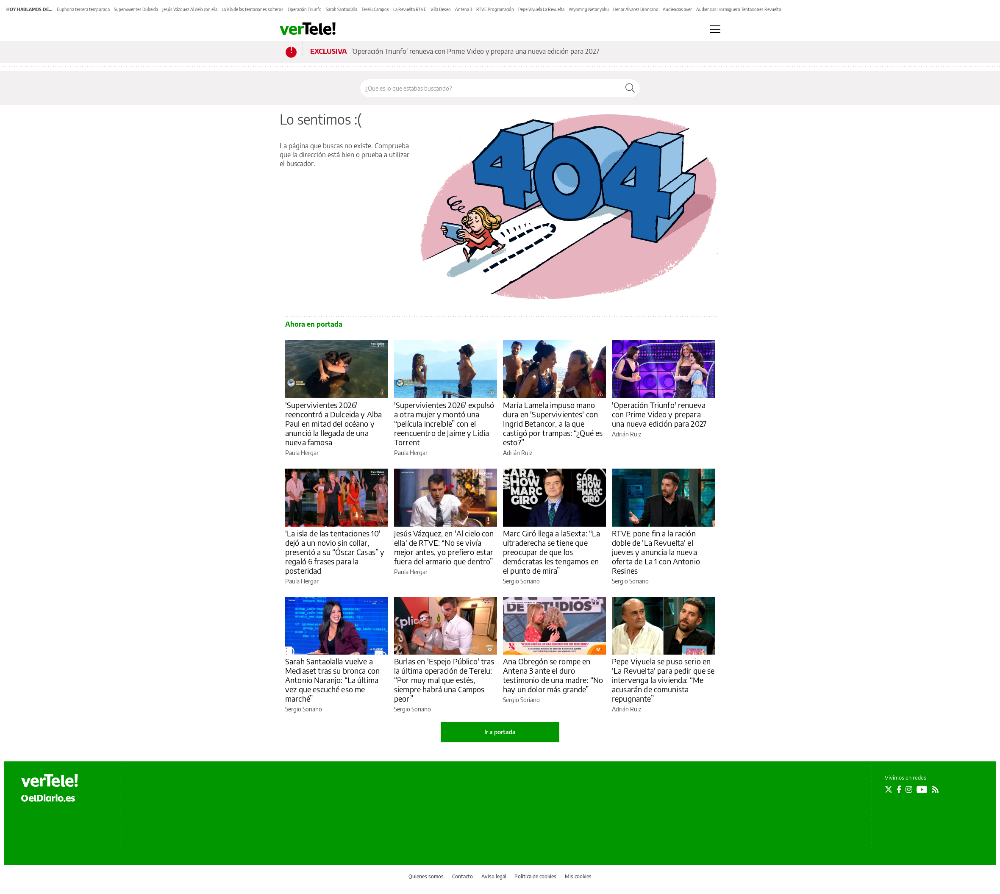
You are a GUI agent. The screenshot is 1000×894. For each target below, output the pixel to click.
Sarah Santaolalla (341, 9)
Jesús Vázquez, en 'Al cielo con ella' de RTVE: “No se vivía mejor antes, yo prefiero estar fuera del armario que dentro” (444, 547)
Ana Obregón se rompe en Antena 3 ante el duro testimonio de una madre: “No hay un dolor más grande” (553, 675)
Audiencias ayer (677, 9)
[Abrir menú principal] (715, 29)
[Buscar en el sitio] (490, 88)
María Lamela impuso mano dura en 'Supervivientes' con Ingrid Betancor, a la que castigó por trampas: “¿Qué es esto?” (553, 423)
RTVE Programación (495, 9)
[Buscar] (630, 88)
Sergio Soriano (521, 581)
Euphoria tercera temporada (83, 9)
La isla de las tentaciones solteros (252, 9)
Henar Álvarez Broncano (635, 9)
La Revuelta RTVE (409, 9)
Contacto (462, 876)
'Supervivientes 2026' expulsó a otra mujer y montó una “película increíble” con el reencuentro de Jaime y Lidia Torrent (444, 423)
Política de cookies (535, 876)
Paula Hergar (302, 452)
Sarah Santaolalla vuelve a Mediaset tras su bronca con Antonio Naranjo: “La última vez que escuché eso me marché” (332, 679)
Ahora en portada (313, 324)
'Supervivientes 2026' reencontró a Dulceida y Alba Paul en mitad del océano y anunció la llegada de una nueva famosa (333, 423)
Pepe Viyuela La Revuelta (541, 9)
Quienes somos (426, 876)
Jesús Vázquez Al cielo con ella (189, 9)
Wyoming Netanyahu (589, 9)
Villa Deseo (441, 9)
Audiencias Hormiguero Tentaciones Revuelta (738, 9)
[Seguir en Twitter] (888, 789)
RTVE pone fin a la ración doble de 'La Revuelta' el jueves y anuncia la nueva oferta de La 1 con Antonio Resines (656, 551)
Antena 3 (463, 9)
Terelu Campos (375, 9)
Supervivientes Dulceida (136, 9)
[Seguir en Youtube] (922, 789)
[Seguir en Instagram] (909, 789)
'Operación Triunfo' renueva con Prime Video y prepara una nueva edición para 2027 (475, 51)
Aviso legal (493, 876)
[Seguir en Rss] (935, 789)
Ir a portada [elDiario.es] (500, 732)
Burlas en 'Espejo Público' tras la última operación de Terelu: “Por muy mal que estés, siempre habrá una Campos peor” (444, 679)
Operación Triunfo (305, 9)
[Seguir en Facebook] (899, 789)
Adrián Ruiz (517, 452)
